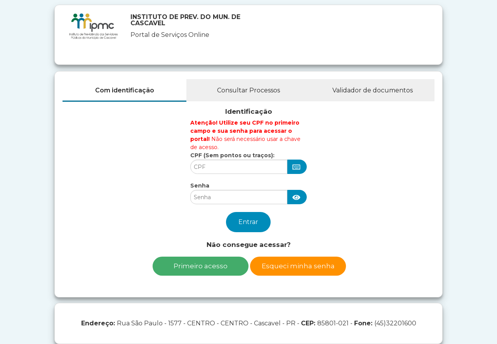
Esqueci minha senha (298, 266)
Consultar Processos (248, 90)
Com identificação (124, 90)
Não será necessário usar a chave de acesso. (245, 135)
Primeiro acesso (201, 266)
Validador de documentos (372, 90)
